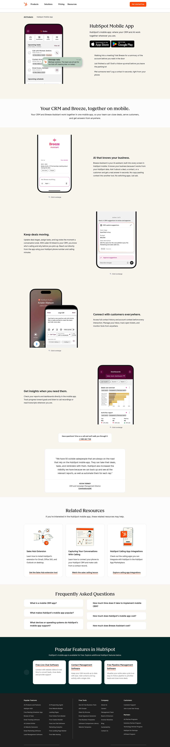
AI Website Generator (31, 727)
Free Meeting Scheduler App (33, 712)
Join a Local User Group (131, 708)
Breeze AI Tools (29, 716)
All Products (28, 17)
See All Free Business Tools (87, 705)
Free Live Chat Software (47, 665)
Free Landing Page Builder (57, 731)
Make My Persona (84, 712)
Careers (103, 708)
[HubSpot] (25, 4)
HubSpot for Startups (131, 730)
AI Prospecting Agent (56, 705)
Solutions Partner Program (132, 723)
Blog (102, 723)
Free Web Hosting (55, 734)
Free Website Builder (56, 708)
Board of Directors (107, 716)
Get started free (139, 4)
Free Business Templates (87, 720)
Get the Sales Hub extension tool (43, 572)
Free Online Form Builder (57, 716)
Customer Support (130, 705)
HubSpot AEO (28, 708)
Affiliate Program (129, 734)
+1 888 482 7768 (85, 439)
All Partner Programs (131, 719)
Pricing (61, 4)
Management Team (107, 712)
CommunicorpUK (85, 489)
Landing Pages (54, 712)
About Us (104, 705)
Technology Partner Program (133, 727)
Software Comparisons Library (89, 723)
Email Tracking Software (32, 720)
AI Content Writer (29, 723)
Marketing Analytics (55, 727)
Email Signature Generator (87, 716)
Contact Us (104, 731)
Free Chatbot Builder (56, 720)
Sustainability (105, 727)
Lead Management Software (33, 734)
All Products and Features (32, 705)
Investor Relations (107, 720)
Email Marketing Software (32, 731)
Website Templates (85, 727)
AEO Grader (83, 708)
